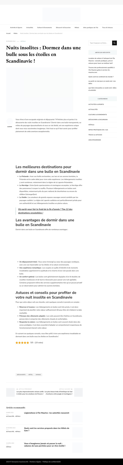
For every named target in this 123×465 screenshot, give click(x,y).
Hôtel (31, 374)
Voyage (38, 374)
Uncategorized (94, 140)
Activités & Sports (16, 27)
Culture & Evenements (44, 27)
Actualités (29, 27)
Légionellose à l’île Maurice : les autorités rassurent (46, 413)
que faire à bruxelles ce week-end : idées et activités (102, 89)
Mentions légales (35, 462)
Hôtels (77, 27)
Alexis (9, 122)
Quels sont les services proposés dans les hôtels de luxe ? (46, 429)
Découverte (21, 374)
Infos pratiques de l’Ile (90, 27)
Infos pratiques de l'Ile (98, 130)
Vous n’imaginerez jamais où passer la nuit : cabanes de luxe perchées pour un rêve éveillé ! (44, 444)
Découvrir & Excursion (63, 27)
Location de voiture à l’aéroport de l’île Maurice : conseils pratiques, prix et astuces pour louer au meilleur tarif (101, 60)
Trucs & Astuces (107, 27)
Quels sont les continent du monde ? (101, 77)
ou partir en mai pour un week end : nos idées (102, 82)
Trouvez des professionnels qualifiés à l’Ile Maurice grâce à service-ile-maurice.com (101, 69)
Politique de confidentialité (52, 462)
